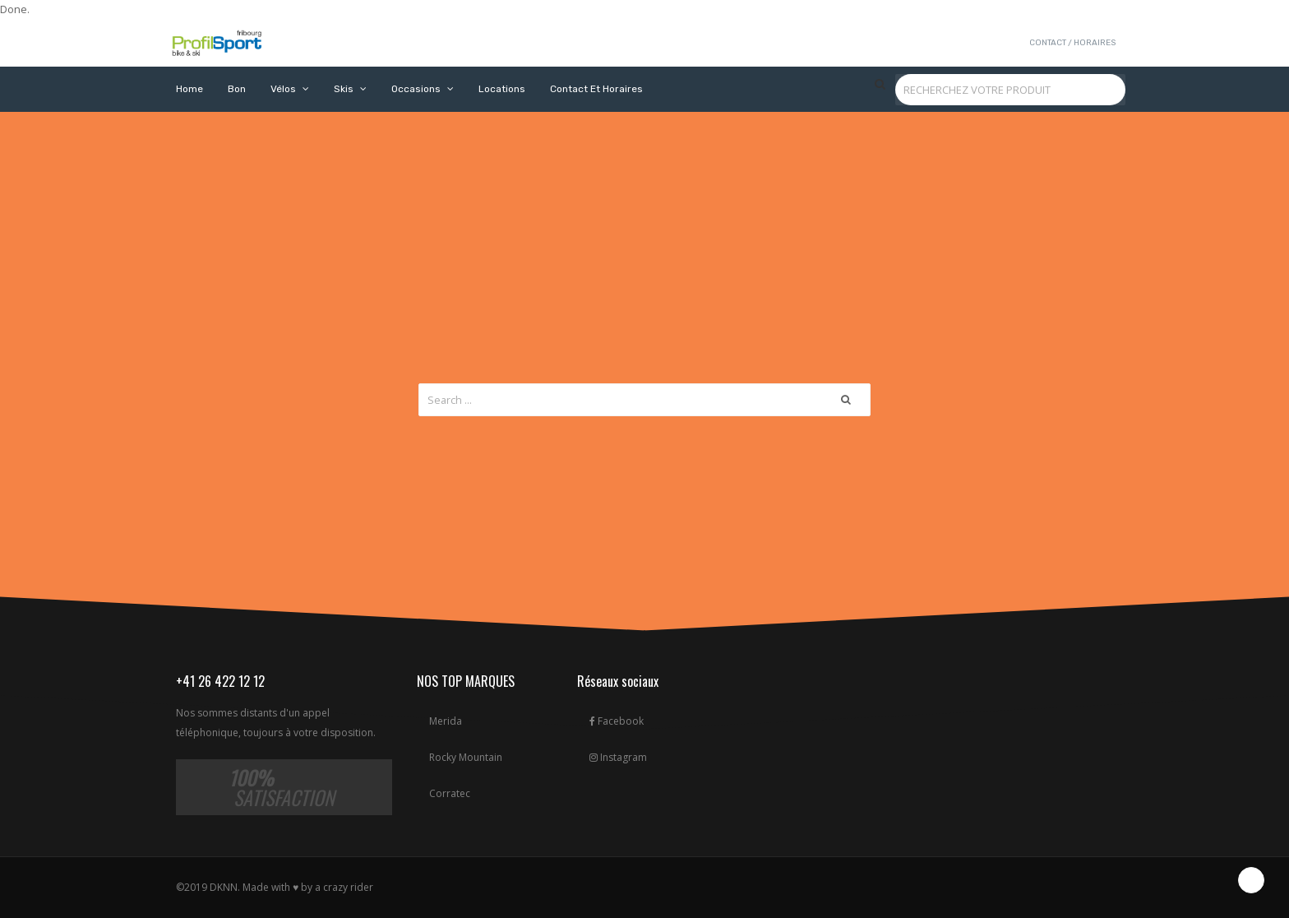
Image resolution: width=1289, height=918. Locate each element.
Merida (445, 721)
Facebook (616, 721)
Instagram (618, 757)
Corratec (449, 793)
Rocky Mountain (465, 757)
